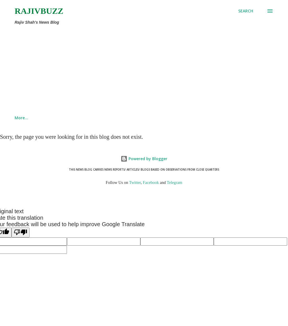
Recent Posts (128, 117)
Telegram (174, 182)
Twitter (135, 182)
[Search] (245, 11)
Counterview (170, 117)
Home (20, 117)
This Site (51, 117)
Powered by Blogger (144, 158)
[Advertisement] (120, 68)
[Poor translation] (21, 232)
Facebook (151, 182)
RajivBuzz (39, 11)
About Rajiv (87, 117)
